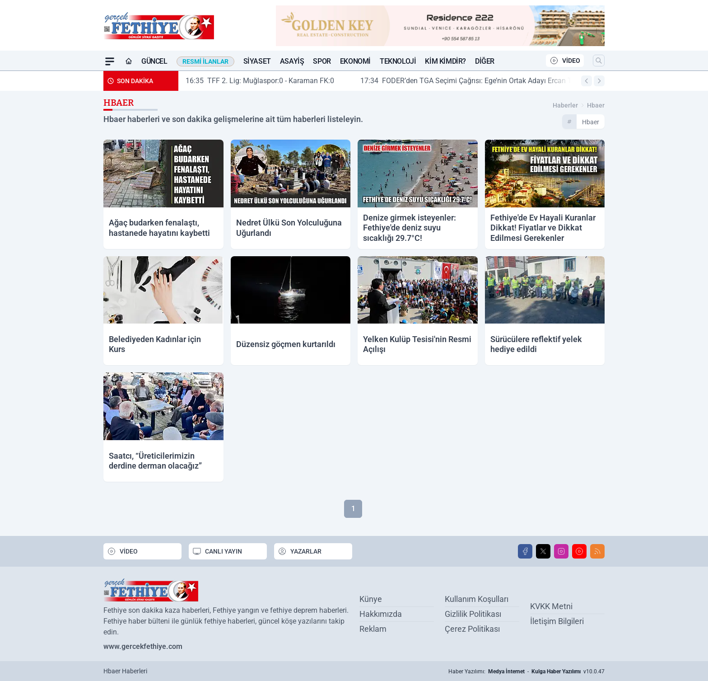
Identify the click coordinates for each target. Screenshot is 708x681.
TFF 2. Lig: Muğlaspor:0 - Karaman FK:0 (268, 80)
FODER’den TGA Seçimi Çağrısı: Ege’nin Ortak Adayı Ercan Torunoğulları (493, 80)
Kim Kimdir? (445, 61)
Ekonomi (355, 61)
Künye (370, 599)
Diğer (484, 61)
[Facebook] (525, 551)
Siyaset (257, 61)
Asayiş (292, 61)
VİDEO (565, 60)
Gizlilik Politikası (473, 614)
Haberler (565, 105)
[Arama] (599, 60)
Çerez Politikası (472, 629)
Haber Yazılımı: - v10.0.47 (526, 671)
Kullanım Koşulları (476, 599)
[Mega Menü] (109, 61)
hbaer (596, 105)
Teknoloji (398, 61)
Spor (322, 61)
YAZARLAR (299, 551)
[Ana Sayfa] (128, 61)
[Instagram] (561, 551)
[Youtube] (579, 551)
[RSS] (597, 551)
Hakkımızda (380, 614)
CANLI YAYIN (217, 551)
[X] (543, 551)
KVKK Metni (551, 606)
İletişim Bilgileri (557, 621)
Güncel (154, 61)
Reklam (373, 629)
